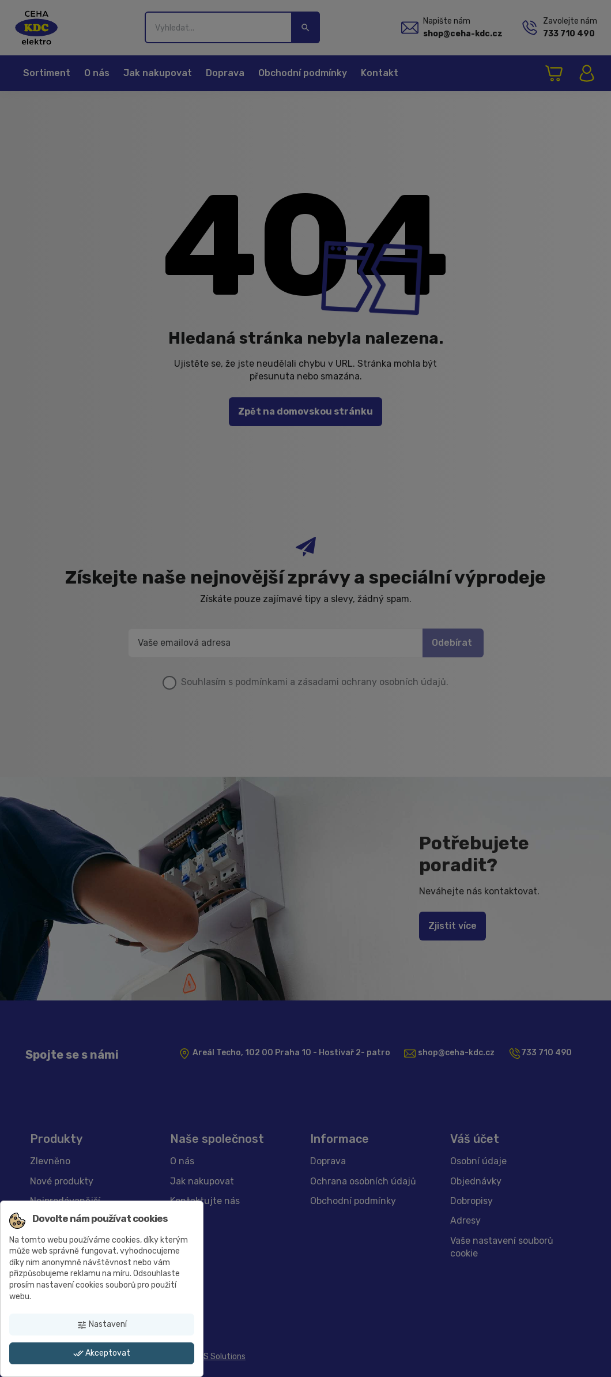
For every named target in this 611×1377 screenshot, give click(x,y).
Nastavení (102, 1324)
